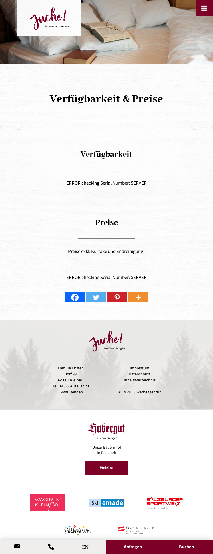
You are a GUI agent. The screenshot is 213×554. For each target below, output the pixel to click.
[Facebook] (75, 297)
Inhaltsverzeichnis (140, 380)
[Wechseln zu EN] (85, 546)
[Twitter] (96, 297)
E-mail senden (70, 392)
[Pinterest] (117, 297)
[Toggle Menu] (204, 8)
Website (106, 467)
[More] (138, 297)
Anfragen (133, 547)
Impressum (139, 368)
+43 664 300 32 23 (74, 386)
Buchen (186, 547)
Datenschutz (139, 374)
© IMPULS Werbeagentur (139, 392)
